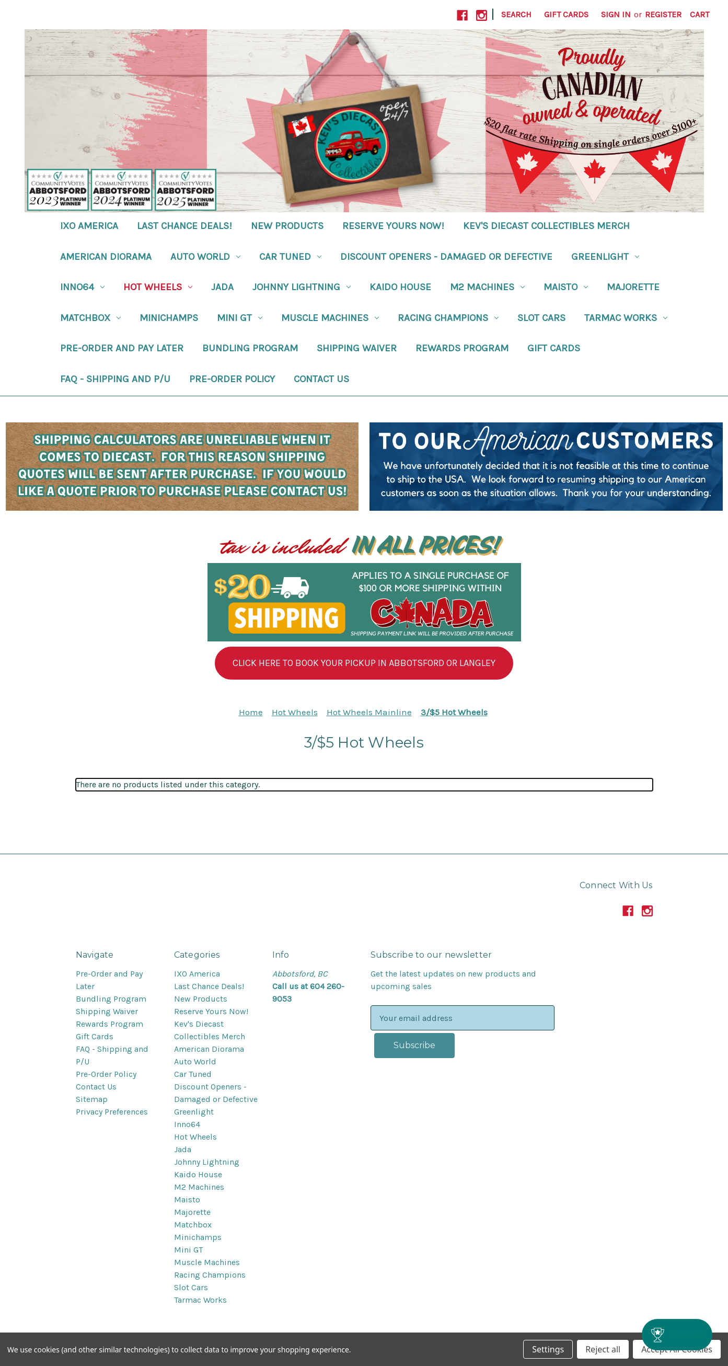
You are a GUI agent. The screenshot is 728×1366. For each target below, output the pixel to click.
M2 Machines (487, 287)
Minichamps (169, 318)
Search (516, 14)
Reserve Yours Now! (393, 226)
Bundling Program (250, 348)
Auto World (205, 256)
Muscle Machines (330, 318)
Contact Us (321, 379)
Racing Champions (448, 318)
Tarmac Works (625, 318)
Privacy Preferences (112, 1112)
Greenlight (605, 256)
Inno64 (82, 287)
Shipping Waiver (357, 348)
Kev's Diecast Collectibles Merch (546, 226)
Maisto (566, 287)
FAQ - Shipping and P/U (115, 379)
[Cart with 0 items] (699, 14)
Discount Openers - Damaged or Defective (446, 256)
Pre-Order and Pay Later (121, 348)
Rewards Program (462, 348)
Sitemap (92, 1099)
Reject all (602, 1349)
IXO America (89, 226)
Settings (548, 1349)
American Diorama (106, 256)
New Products (287, 226)
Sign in (616, 14)
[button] (364, 663)
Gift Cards (566, 14)
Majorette (633, 287)
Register (663, 14)
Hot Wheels (157, 287)
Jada (222, 287)
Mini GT (239, 318)
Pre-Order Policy (232, 379)
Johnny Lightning (301, 287)
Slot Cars (541, 318)
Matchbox (90, 318)
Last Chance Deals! (184, 226)
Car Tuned (290, 256)
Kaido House (400, 287)
